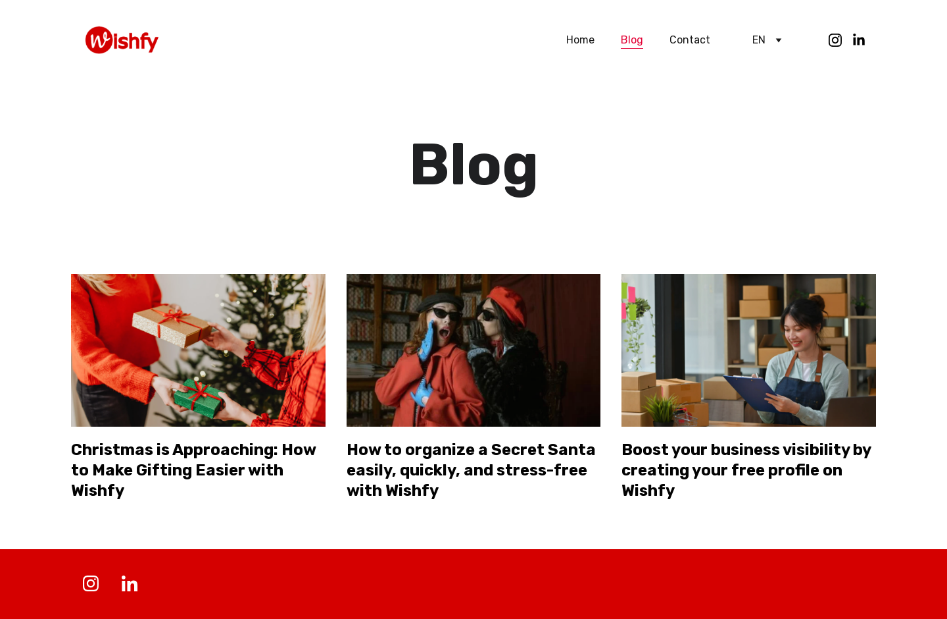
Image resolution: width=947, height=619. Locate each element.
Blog (632, 40)
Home (580, 40)
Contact (689, 40)
